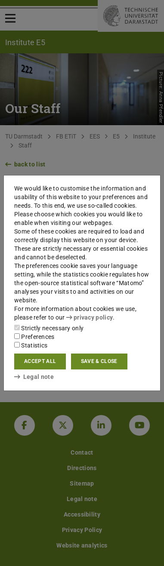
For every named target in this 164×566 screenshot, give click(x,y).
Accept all (40, 361)
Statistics (30, 345)
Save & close (99, 361)
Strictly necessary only (49, 328)
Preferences (34, 336)
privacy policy (89, 317)
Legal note (34, 376)
